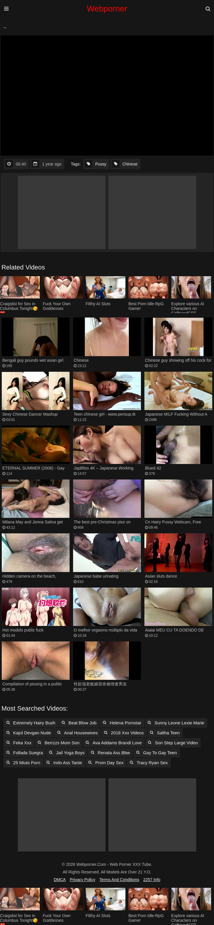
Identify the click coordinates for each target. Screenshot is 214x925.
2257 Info (151, 879)
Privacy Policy (82, 879)
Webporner (107, 8)
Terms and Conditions (119, 879)
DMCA (60, 879)
